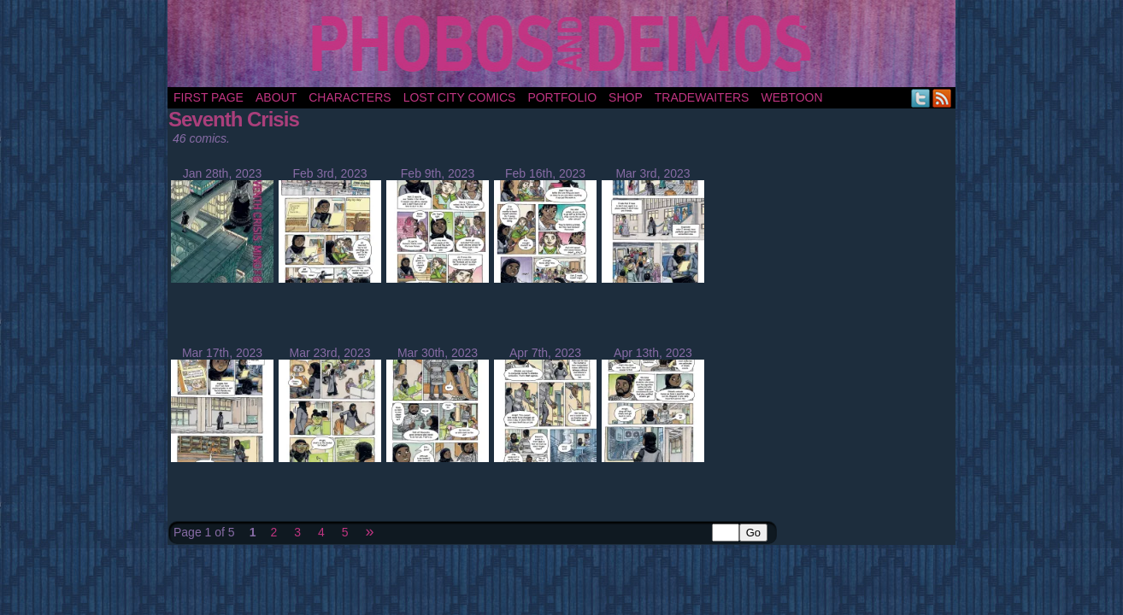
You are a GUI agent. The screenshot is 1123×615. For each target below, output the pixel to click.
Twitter (921, 97)
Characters (350, 97)
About (276, 97)
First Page (208, 97)
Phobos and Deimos (564, 43)
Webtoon (791, 97)
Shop (626, 97)
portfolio (562, 97)
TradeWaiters (702, 97)
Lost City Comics (459, 97)
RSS (942, 97)
